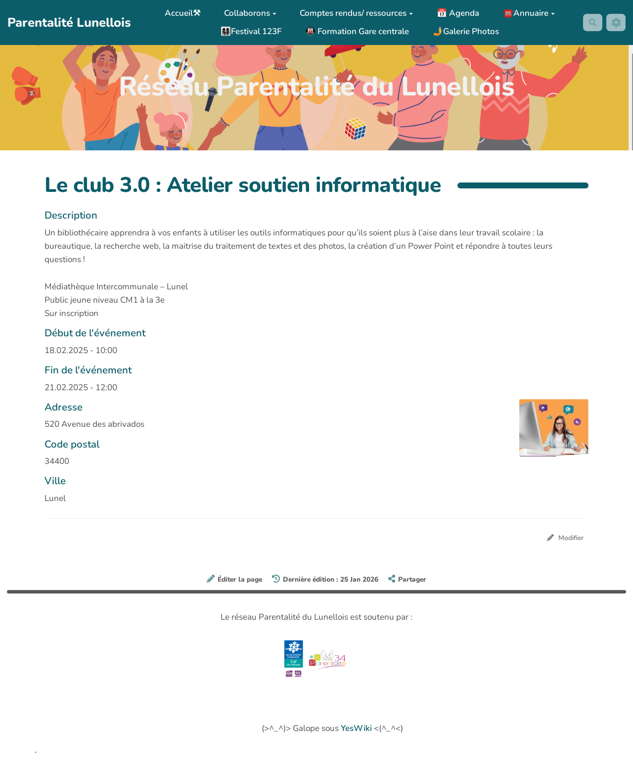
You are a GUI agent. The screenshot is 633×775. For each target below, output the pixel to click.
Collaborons (248, 13)
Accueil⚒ (180, 13)
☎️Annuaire (526, 13)
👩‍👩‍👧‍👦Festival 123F (249, 31)
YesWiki (356, 729)
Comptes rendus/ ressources (354, 13)
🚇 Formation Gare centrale (355, 31)
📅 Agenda (456, 13)
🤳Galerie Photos (463, 31)
